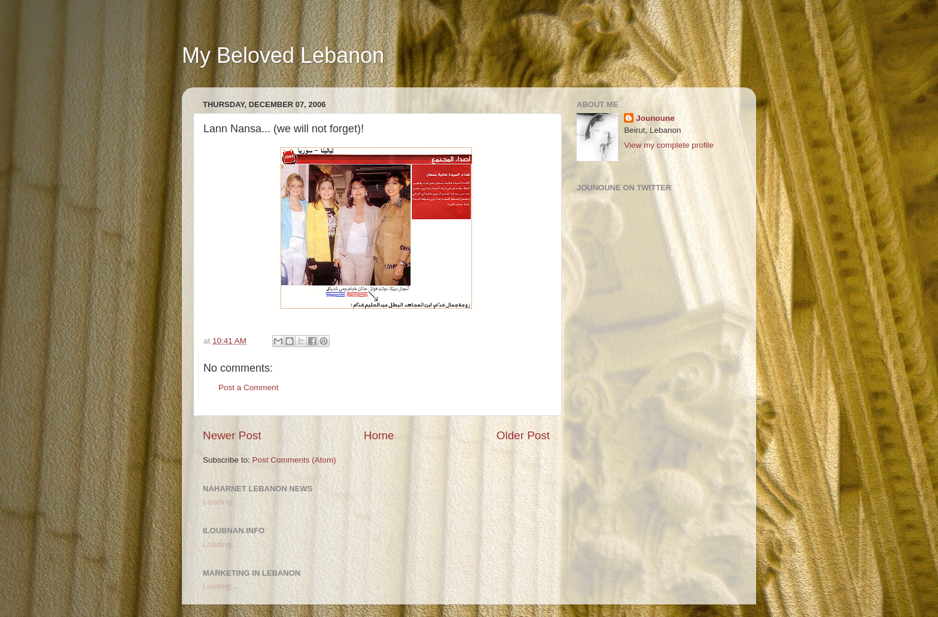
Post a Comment (248, 387)
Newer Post (232, 435)
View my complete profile (669, 145)
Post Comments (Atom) (294, 459)
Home (379, 435)
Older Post (523, 435)
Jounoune (655, 118)
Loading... (220, 501)
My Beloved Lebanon (283, 55)
